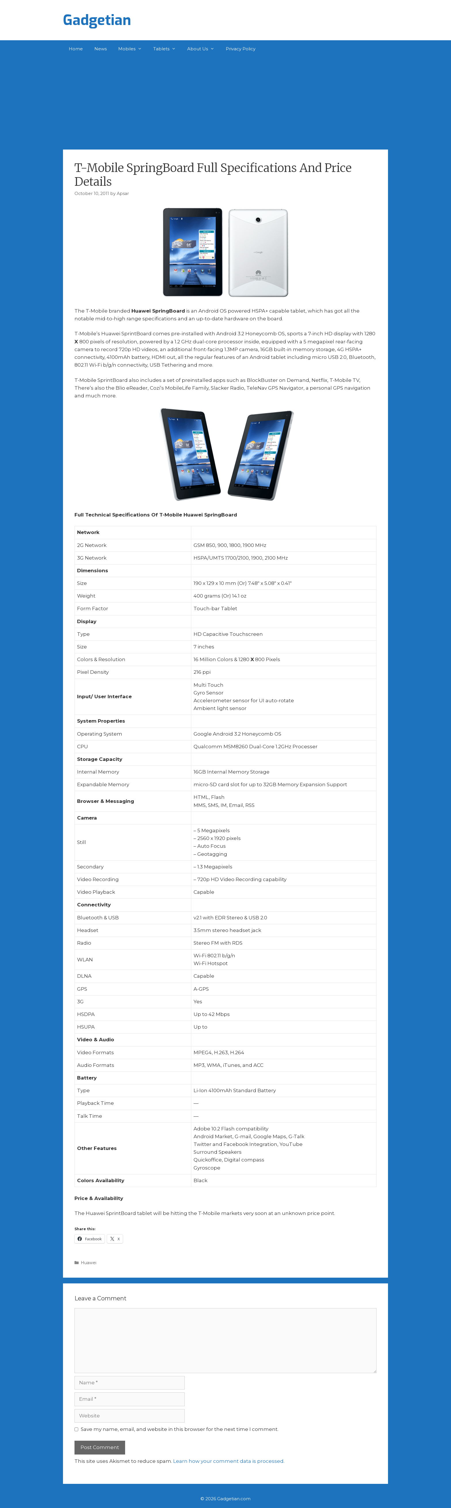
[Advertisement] (225, 100)
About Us (203, 49)
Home (76, 48)
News (100, 48)
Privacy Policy (240, 48)
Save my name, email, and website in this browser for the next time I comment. (179, 1429)
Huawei (88, 1262)
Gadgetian (97, 20)
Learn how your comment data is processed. (228, 1461)
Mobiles (133, 49)
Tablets (167, 49)
